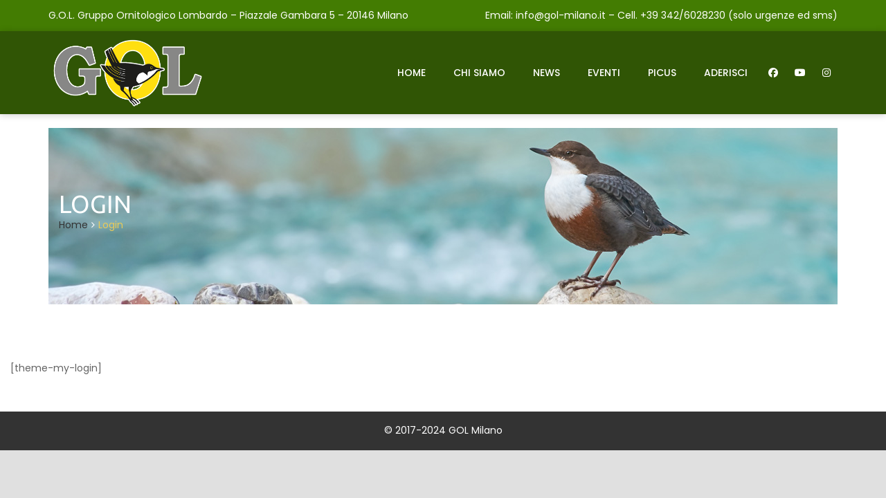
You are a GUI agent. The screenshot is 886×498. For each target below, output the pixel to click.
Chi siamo (479, 73)
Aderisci (726, 73)
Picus (662, 73)
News (546, 73)
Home (411, 73)
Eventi (604, 73)
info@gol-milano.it (561, 15)
